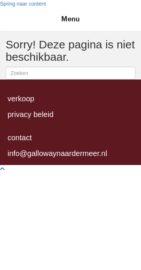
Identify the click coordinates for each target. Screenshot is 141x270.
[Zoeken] (70, 73)
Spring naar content (23, 4)
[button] (2, 169)
